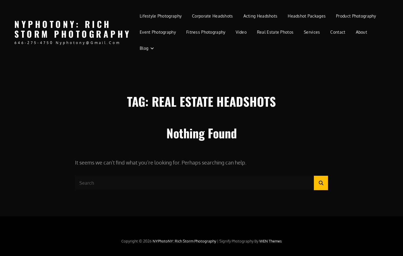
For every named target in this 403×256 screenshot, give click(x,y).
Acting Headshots (260, 16)
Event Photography (158, 32)
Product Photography (356, 16)
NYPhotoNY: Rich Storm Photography (72, 29)
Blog (144, 48)
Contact (337, 32)
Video (241, 32)
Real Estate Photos (275, 32)
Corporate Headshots (212, 16)
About (361, 32)
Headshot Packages (307, 16)
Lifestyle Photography (161, 16)
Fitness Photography (206, 32)
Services (312, 32)
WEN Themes (270, 241)
